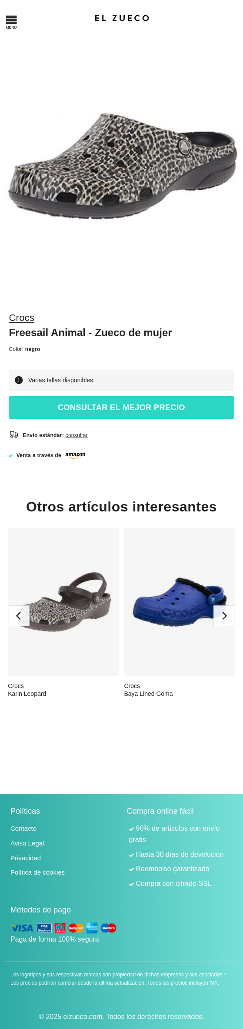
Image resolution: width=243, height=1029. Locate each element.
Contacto (23, 828)
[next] (223, 615)
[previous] (19, 615)
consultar (77, 435)
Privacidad (25, 858)
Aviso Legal (27, 843)
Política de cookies (37, 872)
